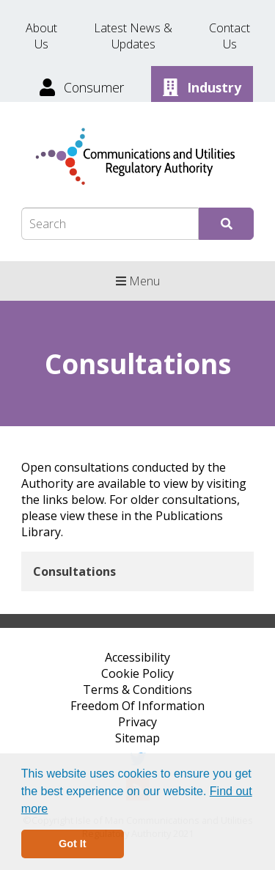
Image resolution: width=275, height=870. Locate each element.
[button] (53, 810)
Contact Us (229, 36)
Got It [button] (73, 843)
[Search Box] (110, 224)
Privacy (137, 722)
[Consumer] (83, 86)
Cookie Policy (137, 673)
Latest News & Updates (133, 36)
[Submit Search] (226, 224)
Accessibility (137, 657)
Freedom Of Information (137, 706)
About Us (41, 36)
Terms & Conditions (137, 689)
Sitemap (137, 738)
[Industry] (202, 86)
